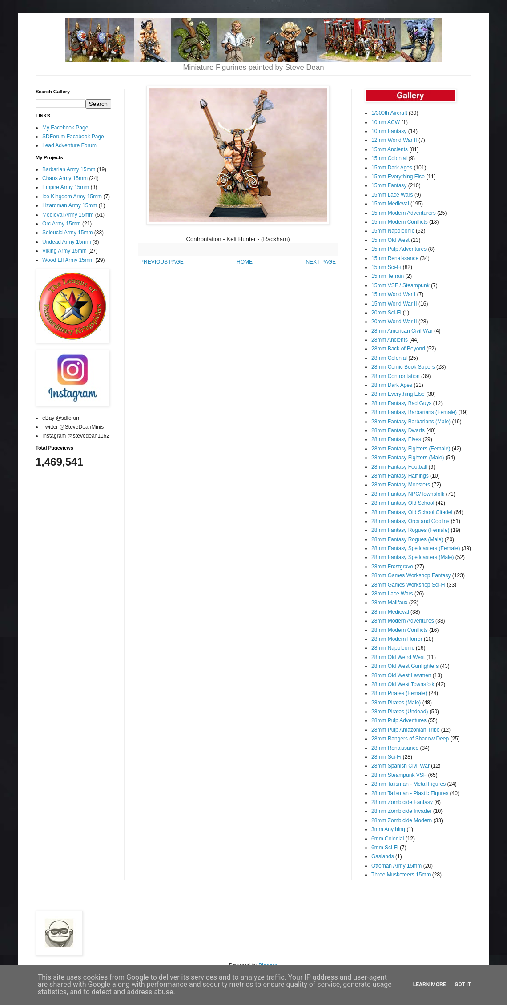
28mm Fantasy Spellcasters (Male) (412, 557)
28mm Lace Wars (392, 594)
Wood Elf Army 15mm (68, 260)
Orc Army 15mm (61, 224)
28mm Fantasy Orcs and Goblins (410, 521)
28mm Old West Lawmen (401, 675)
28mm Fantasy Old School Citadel (411, 512)
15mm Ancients (389, 149)
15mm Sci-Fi (386, 267)
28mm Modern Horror (396, 639)
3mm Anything (388, 829)
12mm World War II (394, 140)
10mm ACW (385, 122)
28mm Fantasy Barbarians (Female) (414, 412)
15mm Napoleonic (392, 231)
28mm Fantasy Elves (396, 439)
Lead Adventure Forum (69, 145)
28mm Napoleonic (392, 648)
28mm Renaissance (394, 748)
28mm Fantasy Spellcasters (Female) (415, 548)
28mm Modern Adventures (402, 621)
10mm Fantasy (388, 131)
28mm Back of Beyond (398, 349)
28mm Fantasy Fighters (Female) (410, 449)
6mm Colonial (387, 839)
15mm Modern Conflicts (399, 222)
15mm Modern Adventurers (403, 213)
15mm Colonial (389, 158)
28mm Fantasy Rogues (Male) (407, 539)
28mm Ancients (389, 340)
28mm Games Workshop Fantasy (411, 575)
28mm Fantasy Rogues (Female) (410, 530)
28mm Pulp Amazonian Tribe (405, 730)
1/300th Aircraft (389, 113)
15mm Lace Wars (392, 195)
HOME (245, 262)
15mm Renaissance (394, 258)
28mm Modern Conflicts (399, 630)
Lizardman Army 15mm (69, 205)
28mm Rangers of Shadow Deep (410, 739)
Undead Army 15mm (66, 242)
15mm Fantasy (388, 185)
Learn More (429, 984)
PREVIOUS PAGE (162, 262)
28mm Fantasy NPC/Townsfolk (407, 494)
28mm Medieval (390, 612)
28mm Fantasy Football (399, 467)
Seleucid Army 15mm (67, 232)
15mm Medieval (390, 204)
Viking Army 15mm (64, 251)
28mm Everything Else (398, 394)
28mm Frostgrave (392, 566)
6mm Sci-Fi (384, 847)
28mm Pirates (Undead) (399, 711)
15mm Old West (390, 240)
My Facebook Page (65, 128)
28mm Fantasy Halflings (400, 476)
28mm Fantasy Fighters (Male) (407, 457)
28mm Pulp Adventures (399, 720)
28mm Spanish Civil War (400, 766)
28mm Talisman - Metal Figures (408, 784)
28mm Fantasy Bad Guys (401, 403)
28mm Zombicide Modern (401, 820)
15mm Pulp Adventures (399, 249)
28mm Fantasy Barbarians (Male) (411, 421)
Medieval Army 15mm (67, 215)
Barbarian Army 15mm (68, 169)
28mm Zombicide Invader (401, 811)
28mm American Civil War (402, 331)
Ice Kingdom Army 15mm (72, 196)
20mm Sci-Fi (386, 313)
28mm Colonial (389, 358)
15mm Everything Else (398, 176)
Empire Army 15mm (65, 187)
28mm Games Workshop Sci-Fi (408, 585)
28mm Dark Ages (391, 385)
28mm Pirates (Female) (399, 693)
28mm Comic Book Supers (403, 367)
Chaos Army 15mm (65, 178)
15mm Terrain (387, 276)
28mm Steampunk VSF (399, 775)
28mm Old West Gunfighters (405, 666)
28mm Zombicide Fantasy (402, 802)
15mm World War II (394, 304)
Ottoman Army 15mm (396, 866)
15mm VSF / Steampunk (400, 285)
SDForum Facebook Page (73, 136)
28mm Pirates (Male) (396, 702)
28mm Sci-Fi (386, 757)
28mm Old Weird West (398, 657)
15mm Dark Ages (391, 168)
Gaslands (382, 856)
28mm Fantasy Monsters (400, 485)
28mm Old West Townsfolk (403, 684)
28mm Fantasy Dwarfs (398, 430)
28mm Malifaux (389, 602)
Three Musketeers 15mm (401, 875)
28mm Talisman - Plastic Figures (409, 793)
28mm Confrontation (395, 376)
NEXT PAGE (321, 262)
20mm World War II (394, 321)
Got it (463, 984)
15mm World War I (393, 294)
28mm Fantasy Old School (402, 503)
